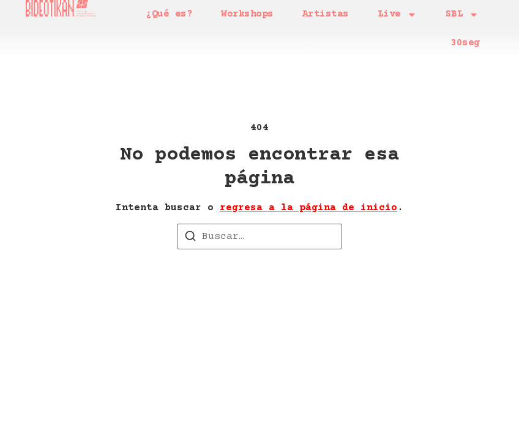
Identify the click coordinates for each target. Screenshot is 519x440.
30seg (465, 42)
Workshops (247, 14)
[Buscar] (190, 232)
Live (397, 15)
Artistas (325, 14)
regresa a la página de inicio (308, 202)
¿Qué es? (169, 14)
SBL (462, 15)
